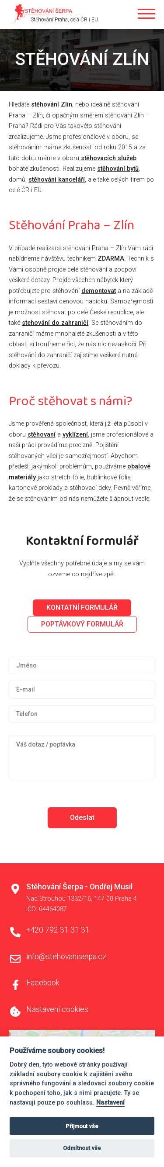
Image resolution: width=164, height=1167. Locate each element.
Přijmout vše (82, 1126)
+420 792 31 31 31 (58, 930)
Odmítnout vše (82, 1148)
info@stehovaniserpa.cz (66, 956)
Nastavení (110, 1102)
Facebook (42, 982)
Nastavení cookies (57, 1009)
